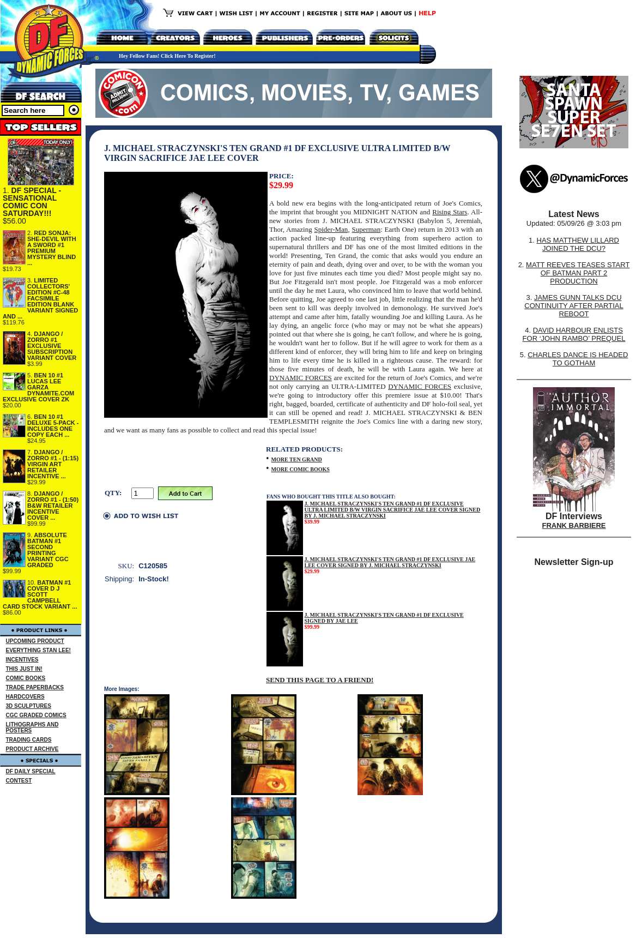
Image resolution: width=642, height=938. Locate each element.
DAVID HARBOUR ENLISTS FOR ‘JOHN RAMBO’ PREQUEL (574, 334)
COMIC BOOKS (26, 678)
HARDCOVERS (25, 697)
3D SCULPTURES (28, 706)
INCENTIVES (22, 660)
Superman (366, 229)
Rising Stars (449, 212)
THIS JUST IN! (24, 669)
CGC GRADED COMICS (36, 715)
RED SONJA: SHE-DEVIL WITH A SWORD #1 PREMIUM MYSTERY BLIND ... (51, 248)
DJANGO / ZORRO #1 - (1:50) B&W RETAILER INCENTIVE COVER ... (52, 505)
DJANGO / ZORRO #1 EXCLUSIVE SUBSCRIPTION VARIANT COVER (51, 345)
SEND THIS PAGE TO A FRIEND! (319, 680)
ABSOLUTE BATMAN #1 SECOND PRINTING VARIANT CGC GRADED (48, 550)
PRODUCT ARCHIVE (32, 749)
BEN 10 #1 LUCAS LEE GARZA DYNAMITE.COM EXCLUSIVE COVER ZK (38, 387)
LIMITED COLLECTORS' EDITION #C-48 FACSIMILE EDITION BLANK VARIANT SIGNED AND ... (40, 298)
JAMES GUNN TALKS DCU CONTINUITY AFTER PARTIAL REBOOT (573, 305)
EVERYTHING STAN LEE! (38, 650)
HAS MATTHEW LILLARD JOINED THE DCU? (578, 244)
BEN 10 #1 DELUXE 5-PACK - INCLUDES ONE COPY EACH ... (53, 425)
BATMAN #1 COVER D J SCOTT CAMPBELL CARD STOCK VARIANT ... (40, 594)
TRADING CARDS (29, 740)
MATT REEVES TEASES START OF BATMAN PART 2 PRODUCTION (577, 273)
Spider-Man (331, 229)
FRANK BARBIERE (574, 525)
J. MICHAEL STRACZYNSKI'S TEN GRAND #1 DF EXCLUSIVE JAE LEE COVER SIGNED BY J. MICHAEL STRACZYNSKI (390, 562)
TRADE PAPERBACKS (35, 687)
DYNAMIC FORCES (300, 378)
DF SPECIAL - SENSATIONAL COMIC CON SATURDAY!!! (32, 202)
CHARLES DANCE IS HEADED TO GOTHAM (578, 359)
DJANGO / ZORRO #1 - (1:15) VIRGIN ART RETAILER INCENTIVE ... (52, 464)
